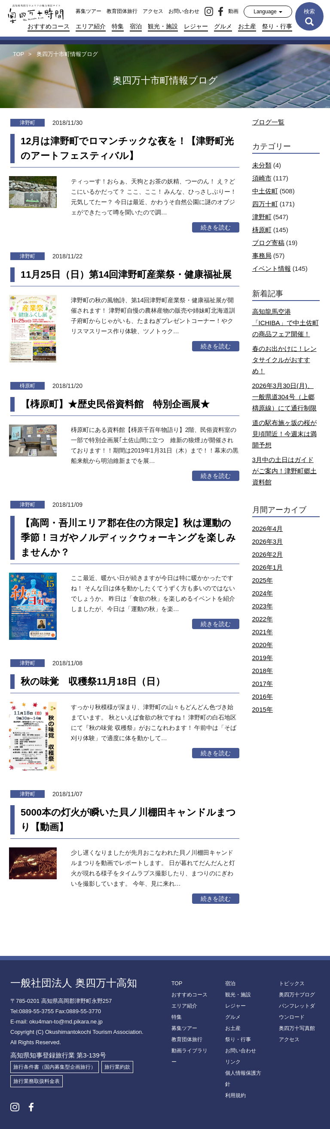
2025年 (262, 580)
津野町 (262, 216)
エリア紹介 (91, 26)
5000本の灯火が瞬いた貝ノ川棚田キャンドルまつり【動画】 (128, 819)
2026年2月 (267, 554)
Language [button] (268, 12)
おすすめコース (49, 26)
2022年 (262, 619)
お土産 (247, 26)
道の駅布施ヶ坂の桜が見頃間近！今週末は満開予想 (284, 434)
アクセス (153, 11)
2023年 (262, 606)
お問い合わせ (183, 11)
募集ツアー (88, 11)
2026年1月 (267, 567)
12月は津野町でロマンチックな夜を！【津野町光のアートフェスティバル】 (127, 148)
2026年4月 (267, 528)
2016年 (262, 696)
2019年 (262, 657)
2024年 (262, 593)
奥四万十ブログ (297, 995)
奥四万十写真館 (297, 1028)
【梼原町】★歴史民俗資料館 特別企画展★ (115, 404)
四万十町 (265, 204)
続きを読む (216, 227)
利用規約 (235, 1095)
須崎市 (262, 178)
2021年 (262, 632)
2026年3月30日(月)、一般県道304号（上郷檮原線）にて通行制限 (284, 397)
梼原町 (262, 229)
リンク (233, 1062)
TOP (176, 983)
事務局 (262, 255)
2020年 (262, 644)
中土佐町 (265, 191)
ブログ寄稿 (268, 242)
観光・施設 (163, 26)
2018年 (262, 670)
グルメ (223, 26)
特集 (118, 26)
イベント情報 (271, 268)
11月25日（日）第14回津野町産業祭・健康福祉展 (126, 274)
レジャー (196, 26)
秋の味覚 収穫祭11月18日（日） (93, 681)
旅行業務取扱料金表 (36, 1081)
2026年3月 (267, 541)
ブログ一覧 (268, 122)
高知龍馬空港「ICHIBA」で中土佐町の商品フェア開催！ (285, 323)
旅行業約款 (117, 1067)
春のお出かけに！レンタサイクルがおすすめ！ (284, 360)
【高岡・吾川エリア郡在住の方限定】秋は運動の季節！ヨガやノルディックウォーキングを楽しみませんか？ (128, 538)
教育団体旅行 (122, 11)
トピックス (292, 983)
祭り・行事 (277, 26)
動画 (233, 11)
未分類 (262, 165)
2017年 (262, 683)
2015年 (262, 709)
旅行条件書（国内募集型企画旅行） (54, 1067)
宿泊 (136, 26)
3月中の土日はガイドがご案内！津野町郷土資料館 (284, 471)
